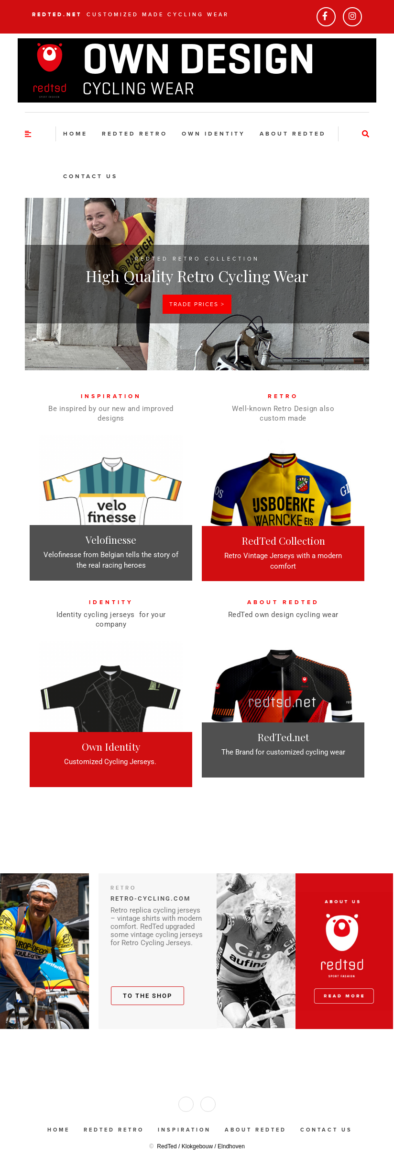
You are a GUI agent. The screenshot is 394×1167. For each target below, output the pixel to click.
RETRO (283, 396)
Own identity (213, 133)
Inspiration (184, 1129)
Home (75, 133)
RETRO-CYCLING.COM (150, 898)
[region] (197, 284)
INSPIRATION (111, 396)
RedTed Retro (134, 133)
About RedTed (293, 133)
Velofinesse (111, 539)
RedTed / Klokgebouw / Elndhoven (200, 1146)
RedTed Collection (283, 540)
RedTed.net (57, 14)
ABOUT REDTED (283, 602)
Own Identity (111, 746)
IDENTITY (111, 602)
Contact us (90, 176)
